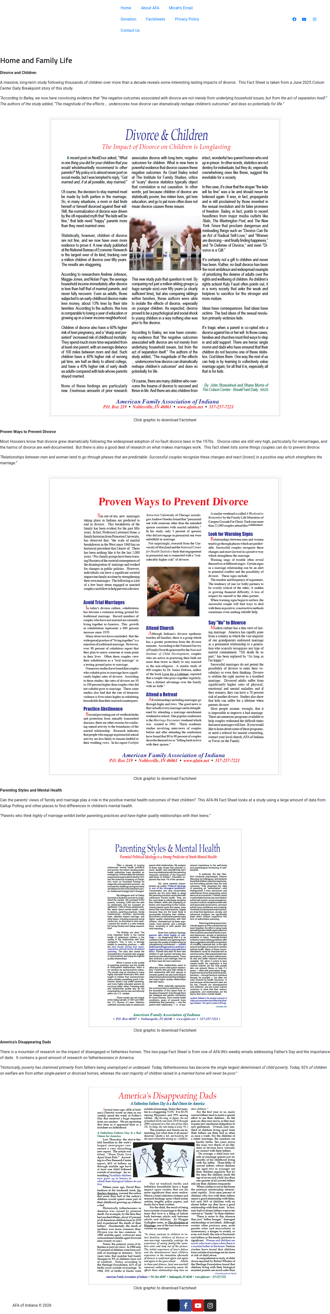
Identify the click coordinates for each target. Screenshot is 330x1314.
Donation (128, 19)
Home (126, 8)
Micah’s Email (181, 8)
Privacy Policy (187, 19)
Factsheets (155, 19)
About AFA (150, 8)
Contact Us (130, 30)
